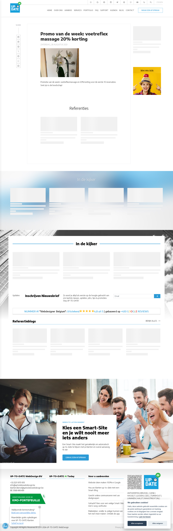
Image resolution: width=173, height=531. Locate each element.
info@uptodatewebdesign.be (22, 485)
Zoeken (159, 2)
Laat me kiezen (145, 517)
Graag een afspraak (76, 457)
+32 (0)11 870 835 (17, 482)
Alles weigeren (157, 523)
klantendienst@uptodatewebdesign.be (26, 488)
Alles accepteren (137, 523)
